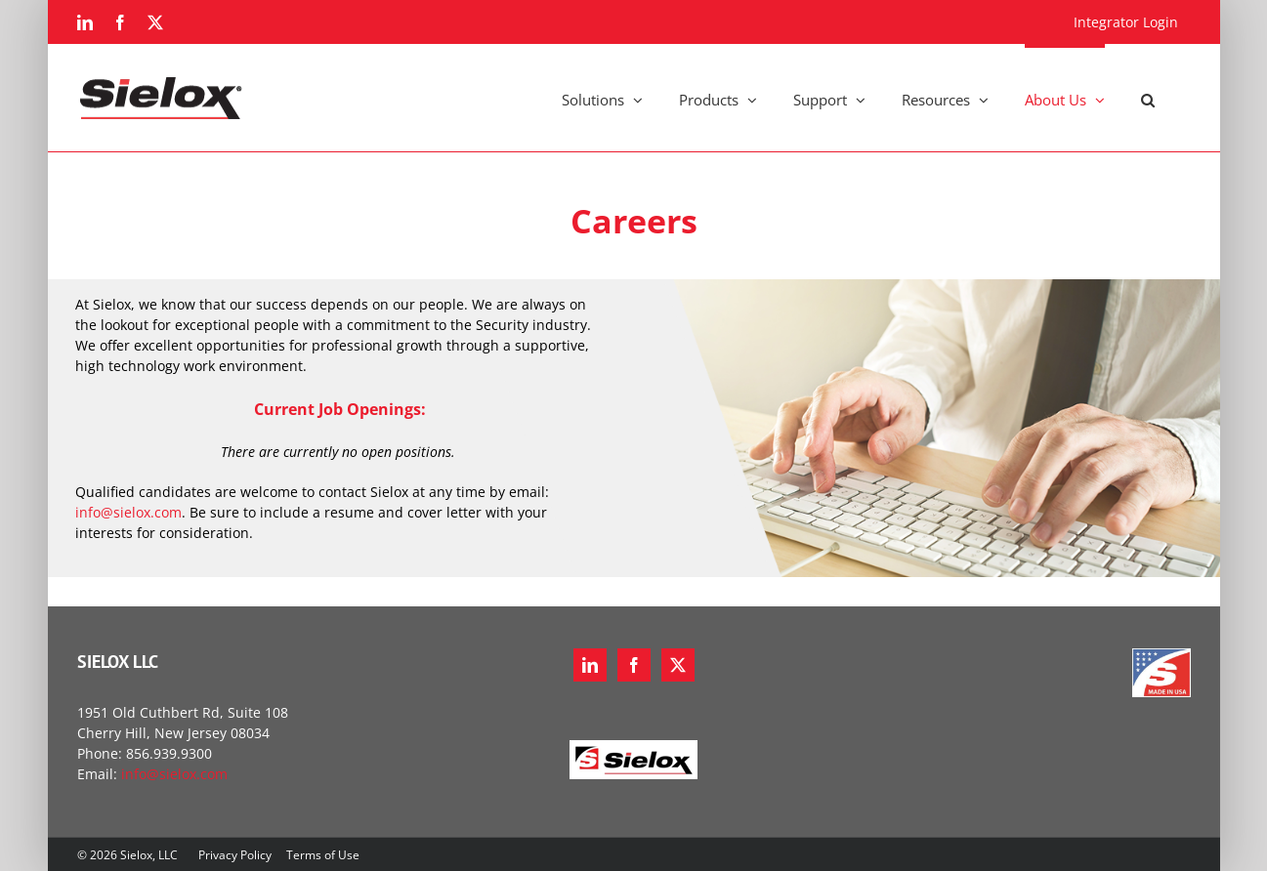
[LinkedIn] (590, 665)
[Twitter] (678, 665)
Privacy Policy (235, 855)
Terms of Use (322, 855)
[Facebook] (634, 665)
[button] (1148, 97)
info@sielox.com (128, 512)
